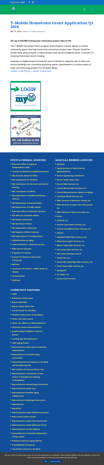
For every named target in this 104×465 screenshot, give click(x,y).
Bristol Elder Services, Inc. (68, 184)
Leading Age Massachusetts (24, 339)
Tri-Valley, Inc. (63, 274)
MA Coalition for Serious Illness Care (28, 369)
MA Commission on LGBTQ (23, 191)
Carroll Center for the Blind (24, 310)
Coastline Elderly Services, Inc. (70, 196)
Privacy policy (55, 461)
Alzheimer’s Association (22, 298)
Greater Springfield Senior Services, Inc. (74, 229)
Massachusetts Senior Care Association (29, 421)
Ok (46, 461)
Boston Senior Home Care (68, 180)
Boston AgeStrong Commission (70, 175)
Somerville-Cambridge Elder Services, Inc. (75, 262)
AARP (14, 294)
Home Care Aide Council (22, 319)
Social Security (18, 276)
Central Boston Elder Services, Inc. (72, 188)
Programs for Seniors (21, 253)
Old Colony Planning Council (69, 254)
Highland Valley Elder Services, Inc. (72, 237)
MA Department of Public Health (26, 207)
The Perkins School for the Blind (26, 449)
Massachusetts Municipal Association (28, 400)
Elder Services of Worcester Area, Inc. (73, 212)
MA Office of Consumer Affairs (25, 215)
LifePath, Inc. (62, 220)
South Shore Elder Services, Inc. (70, 266)
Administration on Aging (23, 240)
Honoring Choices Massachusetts (27, 327)
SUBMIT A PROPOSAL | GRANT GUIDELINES (30, 71)
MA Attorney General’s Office (25, 175)
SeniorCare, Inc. (63, 258)
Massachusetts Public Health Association (30, 412)
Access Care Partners (66, 278)
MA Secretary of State (22, 224)
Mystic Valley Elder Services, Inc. (71, 245)
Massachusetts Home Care (24, 388)
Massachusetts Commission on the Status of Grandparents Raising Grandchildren (27, 376)
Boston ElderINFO (19, 302)
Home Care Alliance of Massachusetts (29, 323)
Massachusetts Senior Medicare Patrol (29, 425)
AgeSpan (61, 164)
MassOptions (18, 404)
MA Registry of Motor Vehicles (25, 232)
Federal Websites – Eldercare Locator (28, 244)
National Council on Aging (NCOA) (27, 441)
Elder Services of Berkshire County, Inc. (74, 200)
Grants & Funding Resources (34, 31)
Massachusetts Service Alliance (26, 429)
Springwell (61, 270)
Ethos (59, 216)
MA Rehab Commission (22, 219)
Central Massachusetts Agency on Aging (75, 192)
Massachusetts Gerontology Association (30, 384)
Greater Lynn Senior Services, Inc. (71, 224)
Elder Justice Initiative (21, 249)
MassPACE (16, 408)
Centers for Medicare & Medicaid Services (30, 171)
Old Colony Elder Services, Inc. (70, 249)
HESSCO (60, 233)
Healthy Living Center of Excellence (27, 315)
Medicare (16, 280)
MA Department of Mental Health (27, 203)
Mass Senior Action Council (24, 416)
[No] (101, 458)
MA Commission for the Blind (25, 180)
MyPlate (15, 264)
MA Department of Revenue (24, 228)
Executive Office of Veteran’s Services (28, 211)
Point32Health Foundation (23, 445)
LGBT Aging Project (20, 343)
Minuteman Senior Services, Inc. (71, 241)
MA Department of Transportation (27, 236)
